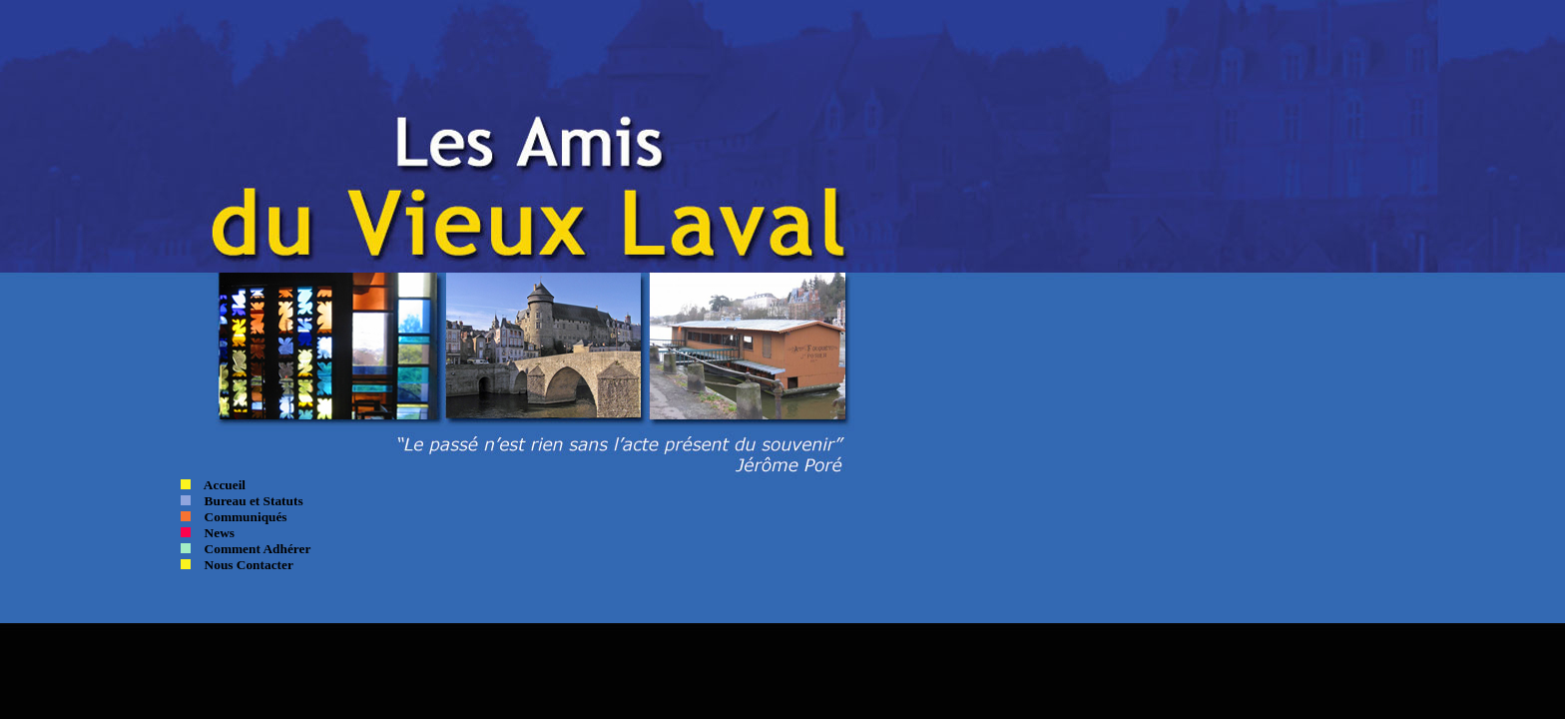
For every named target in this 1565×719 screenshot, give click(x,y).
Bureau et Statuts (254, 500)
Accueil (218, 484)
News (213, 532)
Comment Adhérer (250, 548)
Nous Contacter (244, 564)
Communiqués (238, 516)
